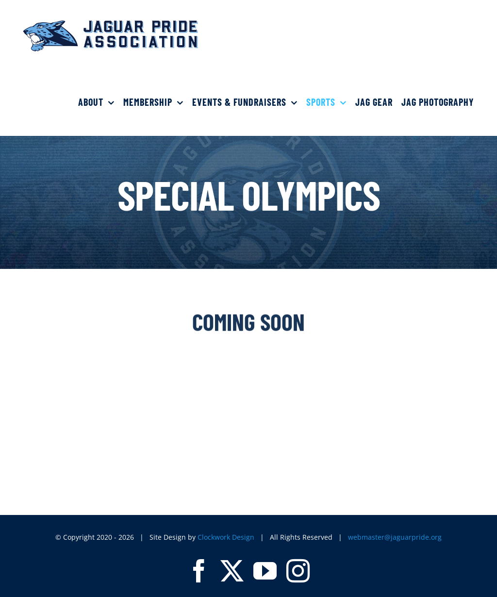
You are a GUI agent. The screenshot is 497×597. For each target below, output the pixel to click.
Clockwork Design (226, 537)
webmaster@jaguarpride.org (395, 537)
